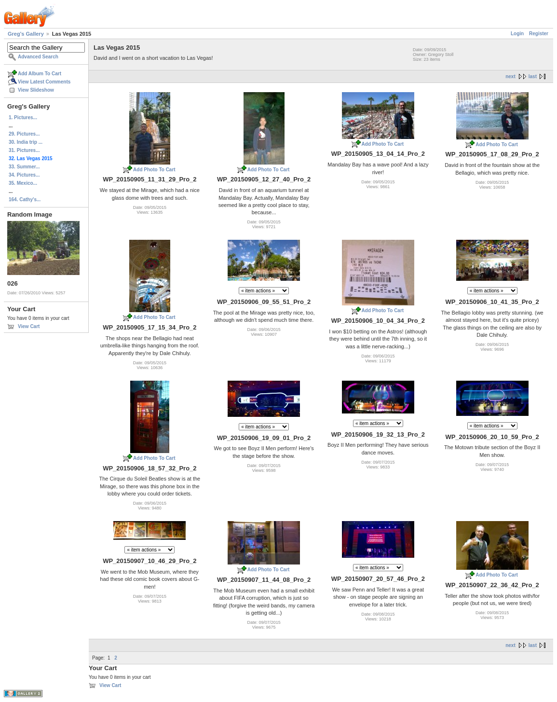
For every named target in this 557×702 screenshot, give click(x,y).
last (533, 76)
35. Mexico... (23, 183)
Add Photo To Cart (154, 169)
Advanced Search (38, 56)
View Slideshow (36, 90)
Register (538, 33)
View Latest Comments (44, 81)
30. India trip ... (25, 142)
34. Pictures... (24, 175)
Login (517, 33)
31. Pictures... (24, 150)
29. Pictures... (24, 134)
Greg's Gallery (26, 34)
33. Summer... (24, 166)
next (510, 76)
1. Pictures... (23, 117)
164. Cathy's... (25, 199)
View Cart (29, 326)
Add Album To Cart (39, 73)
